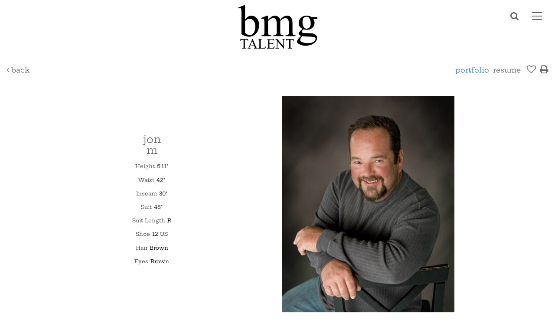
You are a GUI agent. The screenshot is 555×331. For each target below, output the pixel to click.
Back (18, 70)
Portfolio (472, 70)
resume (507, 70)
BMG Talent (277, 27)
